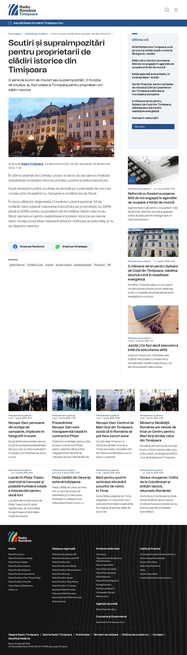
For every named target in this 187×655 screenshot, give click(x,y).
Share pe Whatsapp (74, 246)
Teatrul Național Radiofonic (20, 586)
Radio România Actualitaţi (20, 558)
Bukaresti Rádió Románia (64, 590)
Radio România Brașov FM (64, 554)
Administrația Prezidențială (152, 558)
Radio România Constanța (64, 566)
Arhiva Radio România (106, 569)
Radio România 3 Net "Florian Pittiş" (24, 578)
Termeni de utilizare (105, 634)
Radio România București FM (65, 558)
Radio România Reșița (62, 578)
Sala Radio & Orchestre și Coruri (110, 622)
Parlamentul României (150, 566)
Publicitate (83, 634)
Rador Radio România (106, 609)
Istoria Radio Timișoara (57, 634)
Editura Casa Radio (105, 565)
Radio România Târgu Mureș (65, 582)
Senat (142, 570)
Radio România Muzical (19, 570)
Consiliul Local (35, 265)
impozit (49, 265)
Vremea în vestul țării (153, 118)
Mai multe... (140, 127)
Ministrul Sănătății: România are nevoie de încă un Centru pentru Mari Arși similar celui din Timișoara (159, 424)
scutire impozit (63, 265)
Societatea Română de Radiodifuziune (158, 554)
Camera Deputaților (149, 574)
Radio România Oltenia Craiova (66, 570)
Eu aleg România (103, 585)
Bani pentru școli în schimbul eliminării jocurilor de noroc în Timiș (115, 489)
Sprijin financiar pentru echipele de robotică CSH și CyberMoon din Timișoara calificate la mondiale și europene (153, 89)
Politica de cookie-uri (135, 634)
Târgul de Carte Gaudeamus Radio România (109, 559)
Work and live (102, 596)
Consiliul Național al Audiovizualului (155, 578)
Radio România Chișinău (19, 582)
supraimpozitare (82, 265)
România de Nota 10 (105, 589)
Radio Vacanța (59, 601)
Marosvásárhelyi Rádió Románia (67, 597)
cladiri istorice (16, 265)
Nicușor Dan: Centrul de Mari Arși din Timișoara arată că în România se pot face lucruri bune (115, 424)
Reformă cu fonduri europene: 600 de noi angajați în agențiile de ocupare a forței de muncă (153, 64)
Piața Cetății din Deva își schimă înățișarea (71, 485)
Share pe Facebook (32, 246)
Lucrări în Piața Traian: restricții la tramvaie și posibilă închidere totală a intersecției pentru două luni (27, 491)
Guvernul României (148, 562)
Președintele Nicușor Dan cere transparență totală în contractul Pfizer (71, 424)
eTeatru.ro (13, 590)
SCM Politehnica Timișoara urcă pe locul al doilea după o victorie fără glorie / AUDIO (153, 50)
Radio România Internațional (21, 574)
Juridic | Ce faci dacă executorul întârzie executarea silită (153, 337)
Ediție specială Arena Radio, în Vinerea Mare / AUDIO (153, 76)
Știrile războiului (103, 577)
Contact (158, 634)
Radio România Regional (107, 581)
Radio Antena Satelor (18, 562)
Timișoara (99, 265)
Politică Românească (106, 573)
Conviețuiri (101, 554)
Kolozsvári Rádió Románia (64, 594)
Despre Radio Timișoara (23, 634)
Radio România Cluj (61, 562)
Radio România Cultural (19, 566)
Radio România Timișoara (64, 586)
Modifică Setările (19, 638)
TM (109, 265)
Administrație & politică (36, 34)
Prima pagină (14, 34)
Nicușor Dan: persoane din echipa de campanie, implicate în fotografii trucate (27, 424)
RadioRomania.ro (16, 554)
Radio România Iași (61, 574)
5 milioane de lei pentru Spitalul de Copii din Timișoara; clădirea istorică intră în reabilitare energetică (153, 106)
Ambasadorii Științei (105, 592)
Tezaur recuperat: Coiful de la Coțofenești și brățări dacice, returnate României (159, 489)
